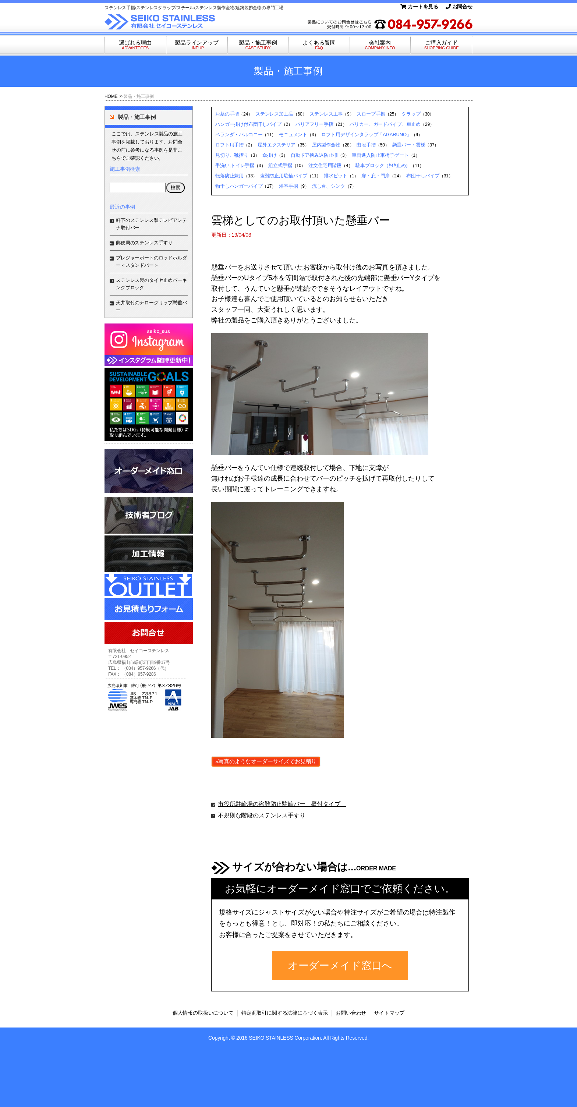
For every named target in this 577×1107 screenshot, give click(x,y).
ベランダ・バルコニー (238, 134)
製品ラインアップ (196, 45)
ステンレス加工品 (274, 114)
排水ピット (335, 175)
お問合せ (459, 7)
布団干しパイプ (422, 175)
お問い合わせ (351, 1013)
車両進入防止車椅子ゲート (380, 155)
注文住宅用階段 (324, 165)
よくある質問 (319, 45)
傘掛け (269, 155)
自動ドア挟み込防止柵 (314, 155)
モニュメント (293, 134)
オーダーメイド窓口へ (340, 965)
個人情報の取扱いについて (203, 1013)
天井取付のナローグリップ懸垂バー (151, 306)
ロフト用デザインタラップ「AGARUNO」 (366, 134)
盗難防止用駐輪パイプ (283, 175)
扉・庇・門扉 (375, 175)
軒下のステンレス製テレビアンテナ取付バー (151, 223)
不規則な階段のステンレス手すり (264, 815)
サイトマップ (389, 1013)
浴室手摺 (288, 186)
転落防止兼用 (229, 175)
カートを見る (419, 7)
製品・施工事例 (257, 45)
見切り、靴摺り (231, 155)
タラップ (410, 114)
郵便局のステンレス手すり (144, 242)
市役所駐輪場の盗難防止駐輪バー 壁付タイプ (282, 804)
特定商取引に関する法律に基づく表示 (284, 1013)
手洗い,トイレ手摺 (234, 165)
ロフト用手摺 (229, 145)
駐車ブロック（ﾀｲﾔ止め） (382, 165)
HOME (111, 96)
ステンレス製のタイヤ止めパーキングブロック (151, 283)
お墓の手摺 (227, 114)
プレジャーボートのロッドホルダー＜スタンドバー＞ (151, 261)
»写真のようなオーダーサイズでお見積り (265, 761)
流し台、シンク (328, 186)
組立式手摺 (280, 165)
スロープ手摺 (371, 114)
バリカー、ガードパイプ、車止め (385, 124)
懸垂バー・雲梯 (408, 145)
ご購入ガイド (441, 45)
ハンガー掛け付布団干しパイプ (248, 124)
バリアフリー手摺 (314, 124)
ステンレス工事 (326, 114)
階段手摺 (366, 145)
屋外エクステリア (276, 145)
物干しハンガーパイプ (238, 186)
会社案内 (380, 45)
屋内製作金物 (326, 145)
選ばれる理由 (135, 45)
